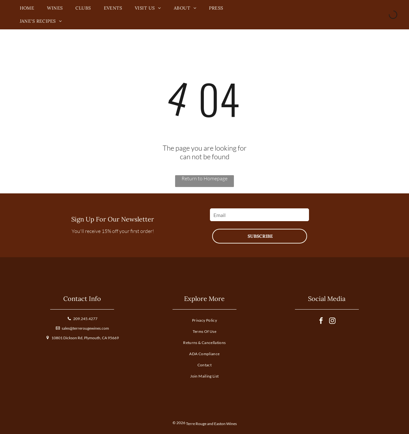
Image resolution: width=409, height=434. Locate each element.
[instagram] (332, 321)
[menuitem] (27, 8)
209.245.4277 (85, 318)
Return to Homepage (204, 178)
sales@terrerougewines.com (85, 328)
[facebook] (321, 321)
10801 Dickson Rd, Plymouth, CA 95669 (85, 337)
